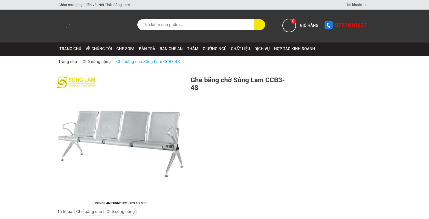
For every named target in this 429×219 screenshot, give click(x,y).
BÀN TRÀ (147, 49)
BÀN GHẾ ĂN (171, 49)
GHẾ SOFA (125, 49)
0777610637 (351, 25)
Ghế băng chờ (89, 211)
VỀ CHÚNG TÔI (99, 49)
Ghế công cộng (120, 211)
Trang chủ (70, 49)
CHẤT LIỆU (240, 49)
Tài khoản (354, 5)
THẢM (192, 49)
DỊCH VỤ (262, 49)
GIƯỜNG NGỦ (215, 49)
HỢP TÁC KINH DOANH (294, 49)
